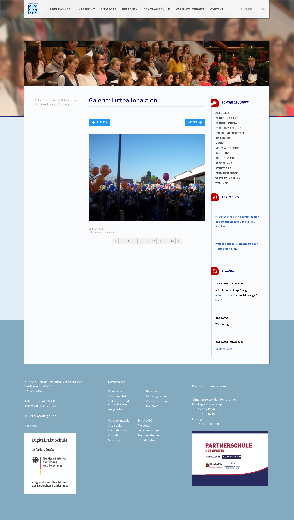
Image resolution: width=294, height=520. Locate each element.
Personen (129, 9)
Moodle (113, 435)
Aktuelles (222, 113)
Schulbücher (224, 158)
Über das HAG (60, 9)
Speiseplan (116, 425)
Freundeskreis (118, 430)
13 (159, 241)
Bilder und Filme (226, 118)
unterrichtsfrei (224, 295)
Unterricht (86, 9)
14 (166, 241)
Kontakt (217, 9)
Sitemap (114, 440)
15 (172, 241)
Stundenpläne (147, 440)
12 (153, 241)
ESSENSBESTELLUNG (228, 128)
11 (147, 241)
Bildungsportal (226, 123)
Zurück (99, 122)
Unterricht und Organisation (118, 402)
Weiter (195, 122)
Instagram (222, 138)
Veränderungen (148, 430)
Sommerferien (224, 348)
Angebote (108, 9)
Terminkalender (226, 173)
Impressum (218, 386)
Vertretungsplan (228, 178)
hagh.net (30, 425)
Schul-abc (222, 153)
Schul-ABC (145, 420)
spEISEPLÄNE (223, 163)
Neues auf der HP (227, 148)
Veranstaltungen (190, 9)
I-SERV (219, 143)
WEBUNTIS (222, 183)
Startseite (223, 168)
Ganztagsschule (157, 9)
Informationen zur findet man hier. (237, 221)
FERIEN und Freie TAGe (230, 133)
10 (140, 241)
